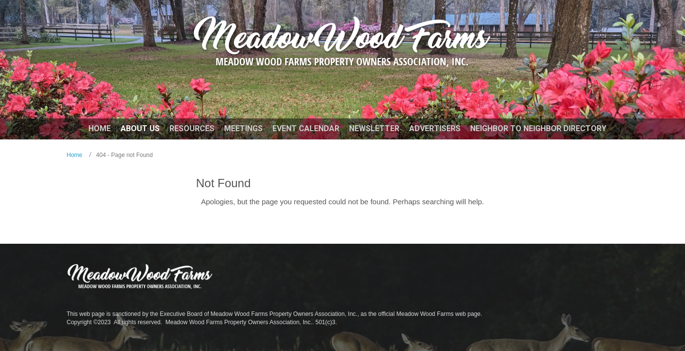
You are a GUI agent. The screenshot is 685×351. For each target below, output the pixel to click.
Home (75, 155)
